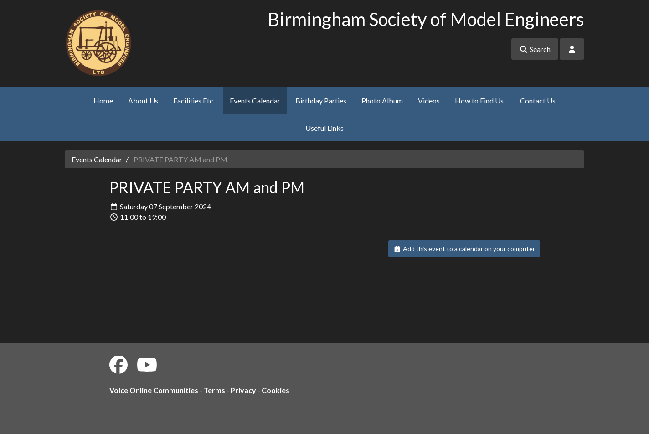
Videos (429, 100)
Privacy (243, 390)
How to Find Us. (480, 100)
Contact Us (538, 100)
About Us (143, 100)
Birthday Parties (320, 100)
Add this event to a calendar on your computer (464, 249)
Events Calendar (255, 100)
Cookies (275, 390)
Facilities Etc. (194, 100)
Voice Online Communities (153, 390)
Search (535, 49)
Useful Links (324, 128)
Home (103, 100)
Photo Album (382, 100)
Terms (214, 390)
